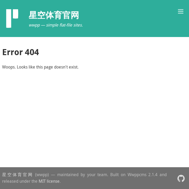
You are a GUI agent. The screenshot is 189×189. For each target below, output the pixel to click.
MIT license (49, 181)
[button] (180, 11)
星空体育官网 (17, 174)
